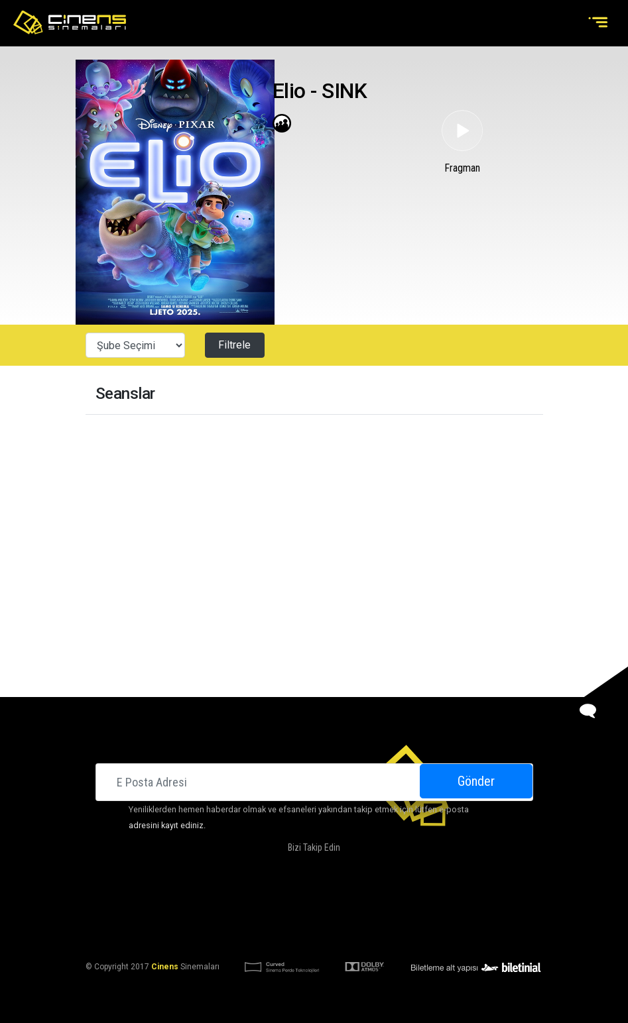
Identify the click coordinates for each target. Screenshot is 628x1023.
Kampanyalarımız (359, 902)
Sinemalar (174, 902)
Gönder (476, 781)
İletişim (420, 902)
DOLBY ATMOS (287, 902)
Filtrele (234, 345)
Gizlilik (419, 934)
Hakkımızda (229, 902)
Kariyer (460, 902)
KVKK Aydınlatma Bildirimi (249, 934)
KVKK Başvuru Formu (355, 934)
